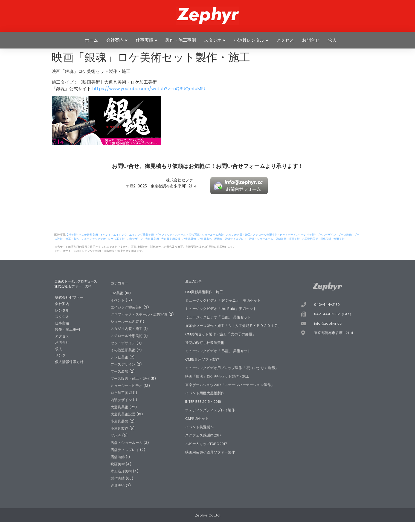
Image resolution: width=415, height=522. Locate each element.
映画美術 (294, 239)
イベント (105, 235)
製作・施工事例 (180, 40)
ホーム (91, 40)
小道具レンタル (249, 40)
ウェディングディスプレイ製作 (210, 410)
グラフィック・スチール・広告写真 (178, 235)
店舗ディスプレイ (235, 239)
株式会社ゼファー (69, 297)
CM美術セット (197, 418)
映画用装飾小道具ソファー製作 (210, 452)
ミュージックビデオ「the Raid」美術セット (221, 308)
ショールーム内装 (213, 235)
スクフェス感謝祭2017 (203, 435)
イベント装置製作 (199, 427)
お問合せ (311, 40)
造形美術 (338, 239)
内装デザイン (135, 239)
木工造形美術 (310, 239)
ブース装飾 (345, 235)
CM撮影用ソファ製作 (202, 359)
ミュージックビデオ (93, 239)
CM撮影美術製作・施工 (204, 292)
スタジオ (213, 40)
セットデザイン (289, 235)
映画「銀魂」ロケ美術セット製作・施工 (217, 376)
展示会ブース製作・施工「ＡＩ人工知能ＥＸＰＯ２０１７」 (233, 325)
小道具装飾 (189, 239)
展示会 (218, 239)
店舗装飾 (280, 239)
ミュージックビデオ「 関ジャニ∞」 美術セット (222, 300)
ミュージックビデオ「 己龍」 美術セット (218, 317)
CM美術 (72, 235)
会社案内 (115, 40)
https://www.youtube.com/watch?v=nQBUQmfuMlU (148, 88)
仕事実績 (144, 40)
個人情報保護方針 (69, 361)
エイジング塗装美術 (141, 235)
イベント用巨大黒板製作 (204, 393)
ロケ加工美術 (116, 239)
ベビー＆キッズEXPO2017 (206, 443)
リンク (60, 355)
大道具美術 (152, 239)
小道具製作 (205, 239)
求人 (332, 40)
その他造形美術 (88, 235)
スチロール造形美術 (265, 235)
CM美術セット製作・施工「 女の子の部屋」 (220, 334)
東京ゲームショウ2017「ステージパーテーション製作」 (229, 384)
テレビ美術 (308, 235)
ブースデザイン (326, 235)
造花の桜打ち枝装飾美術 (204, 342)
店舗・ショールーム (261, 239)
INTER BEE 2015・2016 (203, 401)
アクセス (285, 40)
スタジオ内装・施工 (238, 235)
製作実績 (325, 239)
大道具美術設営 (170, 239)
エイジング (120, 235)
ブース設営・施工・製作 (130, 378)
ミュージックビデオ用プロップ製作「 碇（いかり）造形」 (231, 367)
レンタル (62, 310)
